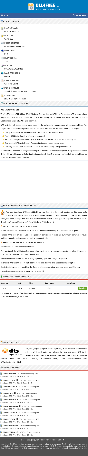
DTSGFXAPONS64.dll (12, 406)
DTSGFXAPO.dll (9, 374)
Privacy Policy (51, 440)
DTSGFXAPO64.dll (10, 426)
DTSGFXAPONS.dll (11, 400)
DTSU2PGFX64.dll (10, 432)
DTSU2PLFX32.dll (10, 380)
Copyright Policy (38, 440)
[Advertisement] (44, 181)
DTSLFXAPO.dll (9, 393)
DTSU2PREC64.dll (10, 387)
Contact (61, 440)
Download (82, 288)
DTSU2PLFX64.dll (10, 419)
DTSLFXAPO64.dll (10, 413)
